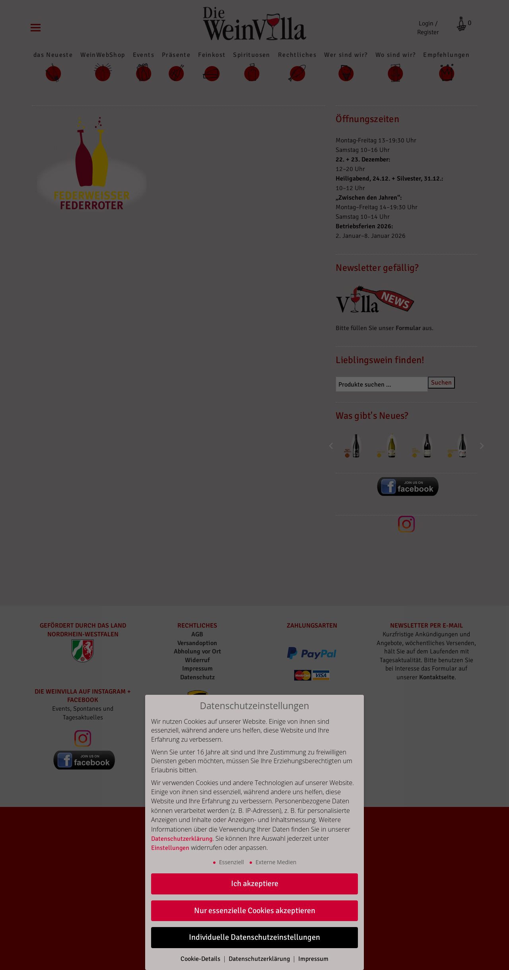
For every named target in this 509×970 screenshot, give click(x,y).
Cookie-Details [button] (201, 959)
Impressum (313, 959)
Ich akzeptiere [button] (254, 883)
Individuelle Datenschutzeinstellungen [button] (254, 937)
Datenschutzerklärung (181, 839)
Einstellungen (170, 848)
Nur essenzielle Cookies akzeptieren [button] (254, 911)
